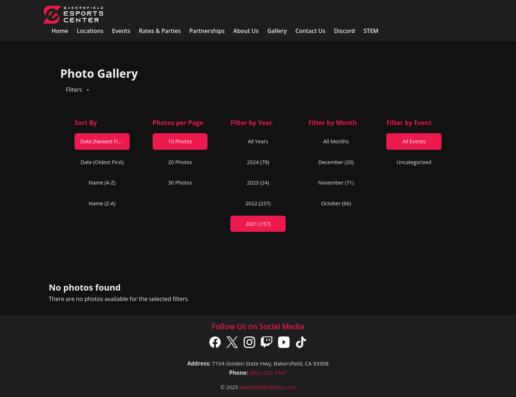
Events (121, 31)
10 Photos (180, 141)
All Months (336, 141)
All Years (258, 141)
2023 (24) (258, 182)
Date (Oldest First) (102, 162)
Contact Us (310, 31)
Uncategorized (414, 162)
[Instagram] (249, 343)
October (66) (336, 203)
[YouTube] (284, 343)
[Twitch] (266, 343)
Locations (90, 31)
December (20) (335, 162)
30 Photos (180, 182)
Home (60, 31)
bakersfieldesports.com (267, 387)
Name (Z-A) (102, 203)
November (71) (336, 182)
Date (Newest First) (103, 141)
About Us (246, 31)
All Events (413, 141)
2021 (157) (258, 223)
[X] (232, 343)
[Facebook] (215, 343)
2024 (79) (258, 162)
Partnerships (207, 31)
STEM (371, 31)
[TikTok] (301, 343)
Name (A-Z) (102, 182)
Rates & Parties (160, 31)
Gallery (277, 31)
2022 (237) (258, 203)
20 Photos (180, 162)
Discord (344, 31)
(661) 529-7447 (268, 372)
